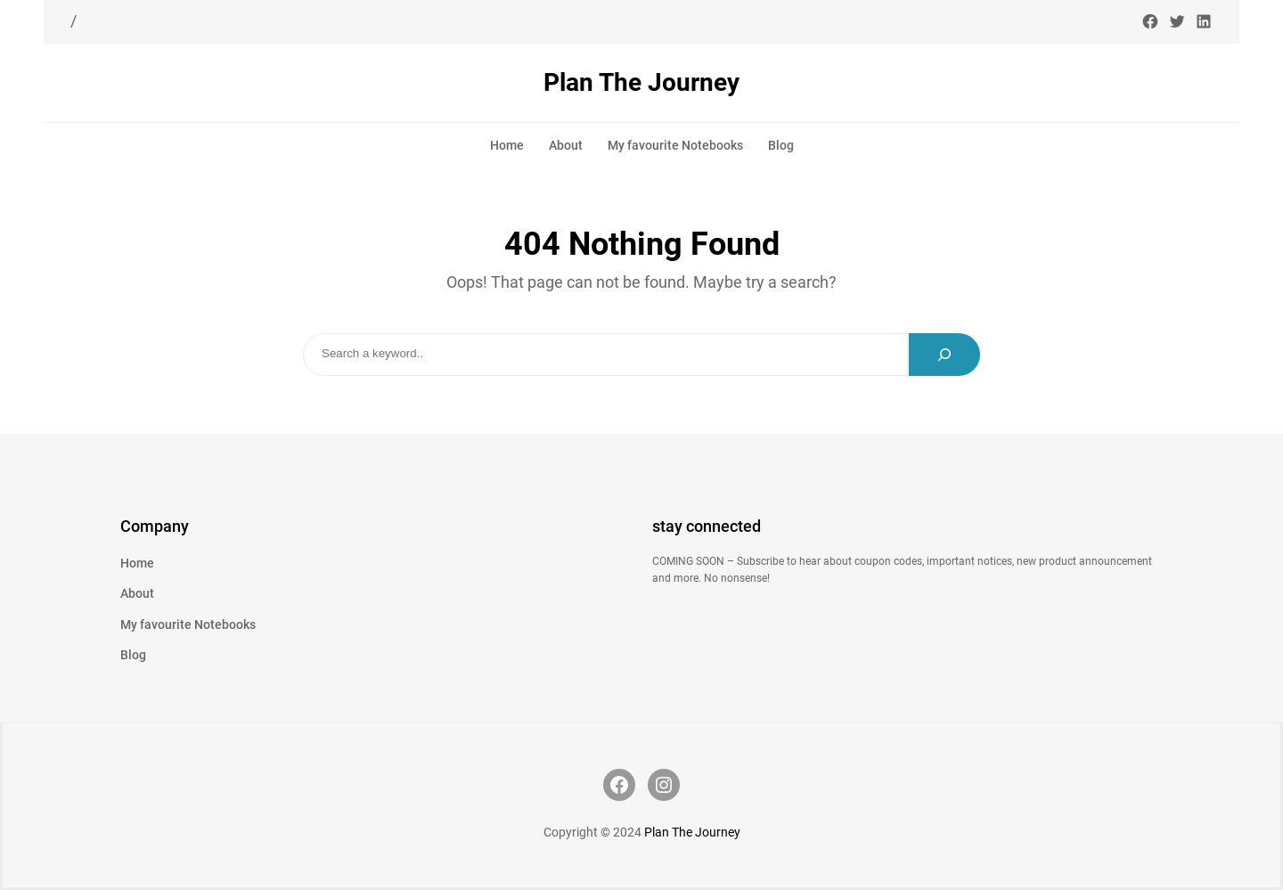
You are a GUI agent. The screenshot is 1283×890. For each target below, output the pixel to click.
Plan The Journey (641, 82)
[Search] (944, 354)
